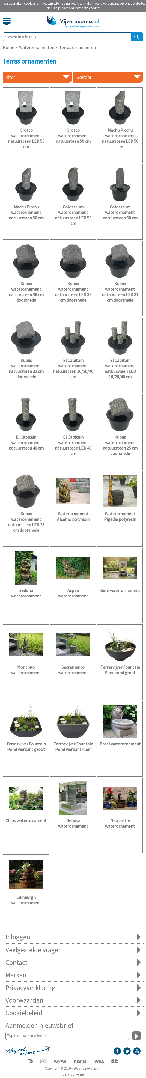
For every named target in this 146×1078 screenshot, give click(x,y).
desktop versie (73, 1074)
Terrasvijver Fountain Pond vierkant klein (73, 746)
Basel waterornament (120, 744)
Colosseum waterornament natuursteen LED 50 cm (73, 215)
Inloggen (73, 937)
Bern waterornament (120, 590)
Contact (73, 962)
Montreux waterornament (26, 669)
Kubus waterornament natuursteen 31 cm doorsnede (26, 368)
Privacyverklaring (73, 988)
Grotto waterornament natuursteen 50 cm (73, 135)
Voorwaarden (73, 1000)
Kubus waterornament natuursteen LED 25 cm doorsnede (26, 522)
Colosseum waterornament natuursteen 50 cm (120, 212)
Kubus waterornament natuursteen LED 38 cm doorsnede (73, 292)
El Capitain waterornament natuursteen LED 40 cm (73, 445)
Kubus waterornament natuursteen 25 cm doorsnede (120, 445)
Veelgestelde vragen (73, 950)
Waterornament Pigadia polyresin (120, 516)
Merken (73, 975)
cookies (94, 8)
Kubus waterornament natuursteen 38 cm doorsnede (26, 292)
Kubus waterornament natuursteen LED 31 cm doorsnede (120, 292)
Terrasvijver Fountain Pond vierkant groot (26, 746)
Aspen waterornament (73, 593)
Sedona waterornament (26, 593)
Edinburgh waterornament (26, 899)
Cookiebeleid (73, 1013)
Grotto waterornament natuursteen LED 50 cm (26, 138)
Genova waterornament (73, 823)
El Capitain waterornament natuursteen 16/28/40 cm (73, 368)
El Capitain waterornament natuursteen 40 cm (26, 442)
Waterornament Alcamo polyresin (73, 516)
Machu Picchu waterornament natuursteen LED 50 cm (120, 138)
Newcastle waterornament (120, 823)
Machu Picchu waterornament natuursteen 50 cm (26, 212)
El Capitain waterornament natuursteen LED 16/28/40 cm (120, 368)
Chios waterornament (26, 820)
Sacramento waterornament (73, 669)
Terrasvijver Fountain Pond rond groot (120, 669)
